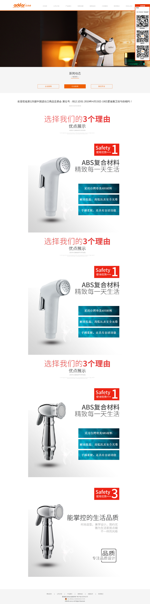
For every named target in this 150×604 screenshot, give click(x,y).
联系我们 (117, 6)
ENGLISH (129, 6)
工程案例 (105, 6)
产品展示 (68, 6)
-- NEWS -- (75, 77)
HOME (45, 6)
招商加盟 (80, 6)
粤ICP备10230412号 (82, 596)
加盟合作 (90, 594)
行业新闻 (75, 86)
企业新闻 (48, 86)
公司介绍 (56, 6)
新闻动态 (93, 6)
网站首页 (49, 594)
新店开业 (101, 86)
